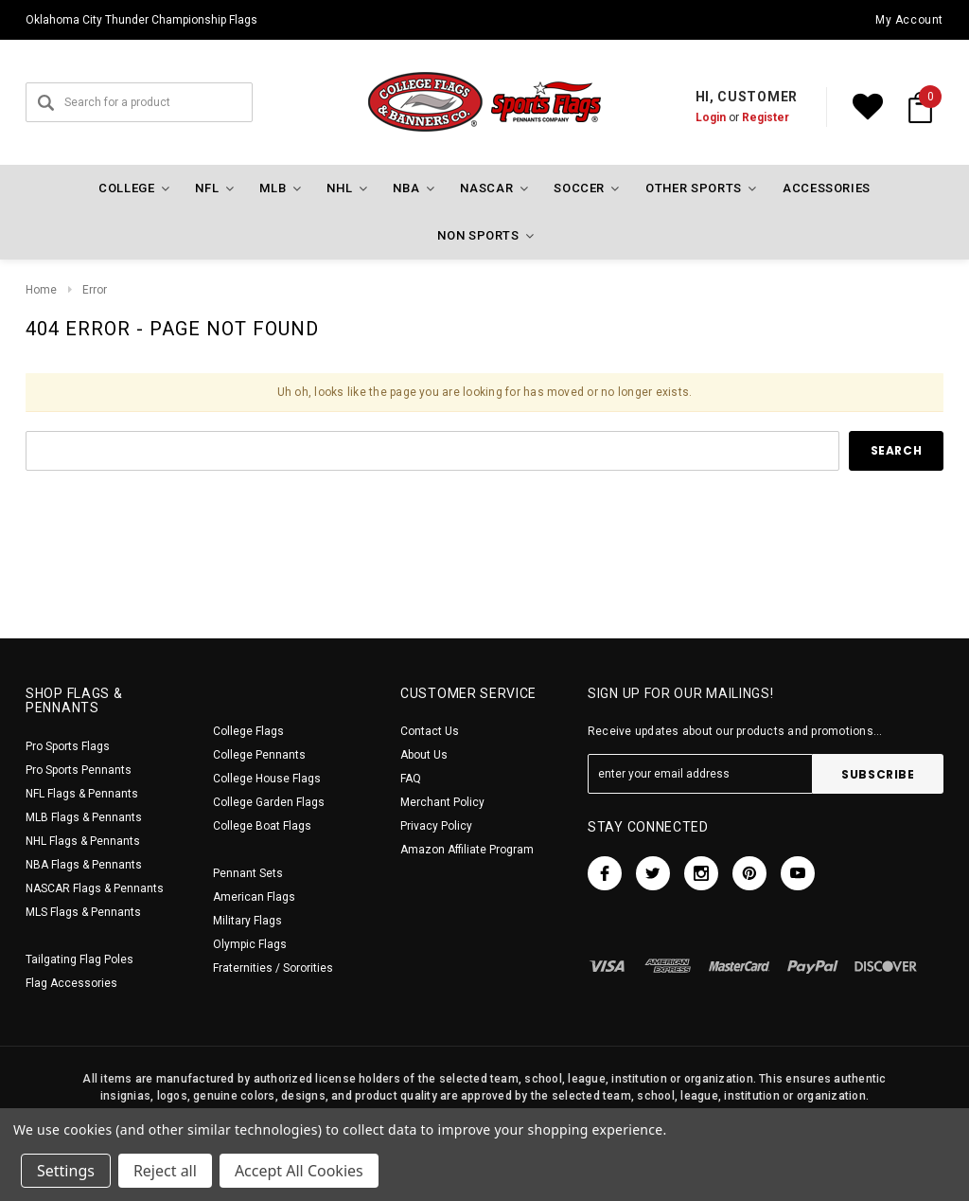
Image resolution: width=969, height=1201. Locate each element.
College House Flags (267, 778)
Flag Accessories (71, 983)
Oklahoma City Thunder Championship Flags (141, 20)
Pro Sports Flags (68, 746)
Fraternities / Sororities (273, 968)
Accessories (827, 188)
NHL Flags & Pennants (83, 841)
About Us (424, 755)
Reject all (165, 1170)
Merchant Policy (442, 802)
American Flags (254, 897)
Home (41, 289)
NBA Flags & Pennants (84, 864)
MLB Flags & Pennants (84, 817)
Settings (66, 1170)
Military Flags (247, 920)
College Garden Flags (269, 802)
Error (94, 289)
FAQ (410, 778)
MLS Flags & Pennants (83, 912)
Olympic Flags (250, 944)
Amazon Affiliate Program (467, 849)
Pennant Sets (248, 873)
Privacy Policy (436, 826)
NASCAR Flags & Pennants (95, 888)
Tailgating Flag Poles (79, 959)
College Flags (248, 731)
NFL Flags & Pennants (82, 793)
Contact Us (429, 731)
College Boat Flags (262, 826)
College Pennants (259, 755)
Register (765, 117)
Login (711, 117)
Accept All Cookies (299, 1170)
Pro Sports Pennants (79, 770)
